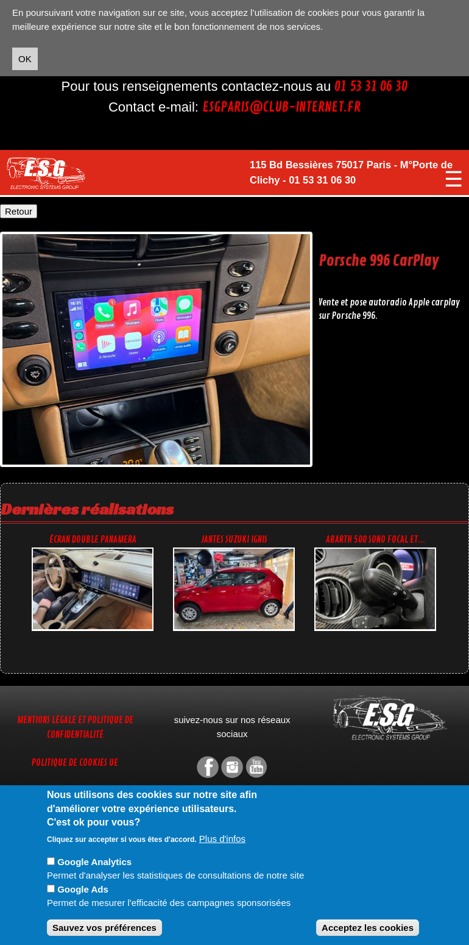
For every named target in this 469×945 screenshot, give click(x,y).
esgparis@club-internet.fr (281, 107)
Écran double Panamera (92, 540)
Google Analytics (94, 862)
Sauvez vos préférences (104, 927)
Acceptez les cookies (368, 927)
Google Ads (82, 889)
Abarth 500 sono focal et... (375, 540)
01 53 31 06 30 (370, 86)
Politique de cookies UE (75, 763)
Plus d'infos (222, 838)
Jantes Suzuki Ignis (234, 540)
